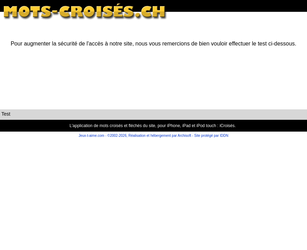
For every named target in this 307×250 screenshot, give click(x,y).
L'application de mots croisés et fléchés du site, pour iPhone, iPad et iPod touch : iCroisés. (152, 125)
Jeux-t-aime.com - (93, 136)
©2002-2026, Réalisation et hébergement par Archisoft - (151, 136)
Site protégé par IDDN (210, 136)
